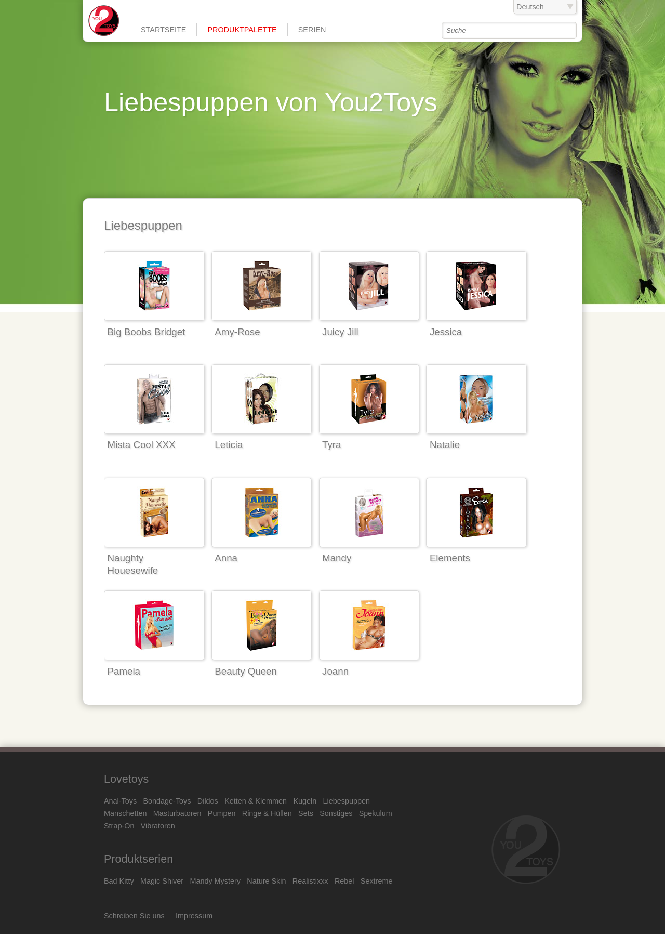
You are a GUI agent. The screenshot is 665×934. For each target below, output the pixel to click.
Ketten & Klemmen (255, 801)
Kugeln (304, 801)
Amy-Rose (237, 331)
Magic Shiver (161, 881)
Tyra (331, 444)
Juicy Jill (340, 331)
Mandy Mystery (215, 881)
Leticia (229, 444)
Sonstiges (336, 813)
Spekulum (375, 813)
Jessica (446, 331)
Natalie (445, 444)
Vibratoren (158, 826)
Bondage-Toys (167, 801)
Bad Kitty (119, 881)
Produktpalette (241, 29)
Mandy (336, 557)
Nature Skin (266, 881)
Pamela (124, 671)
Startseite (163, 29)
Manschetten (125, 813)
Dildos (207, 801)
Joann (335, 671)
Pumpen (222, 813)
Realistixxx (310, 881)
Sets (305, 813)
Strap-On (119, 826)
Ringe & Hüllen (267, 813)
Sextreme (377, 881)
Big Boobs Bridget (146, 331)
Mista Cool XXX (142, 444)
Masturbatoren (177, 813)
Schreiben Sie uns (134, 916)
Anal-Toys (120, 801)
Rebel (344, 881)
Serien (312, 29)
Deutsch (530, 7)
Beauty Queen (246, 671)
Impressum (194, 916)
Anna (226, 557)
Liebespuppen (346, 801)
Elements (450, 557)
